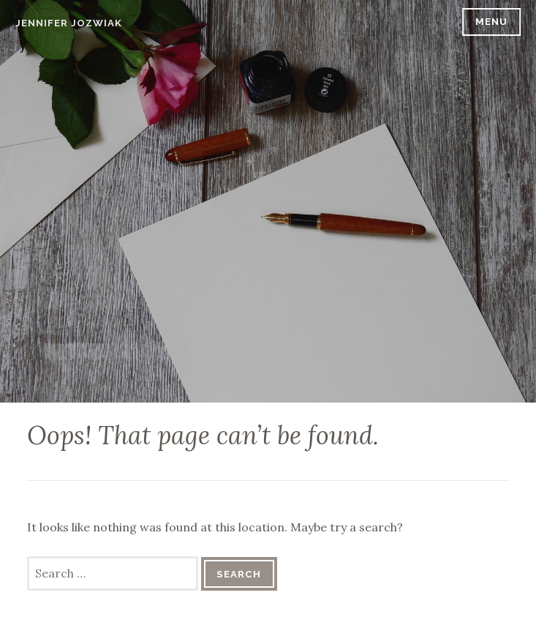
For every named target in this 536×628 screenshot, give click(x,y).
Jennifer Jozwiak (68, 23)
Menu (491, 21)
